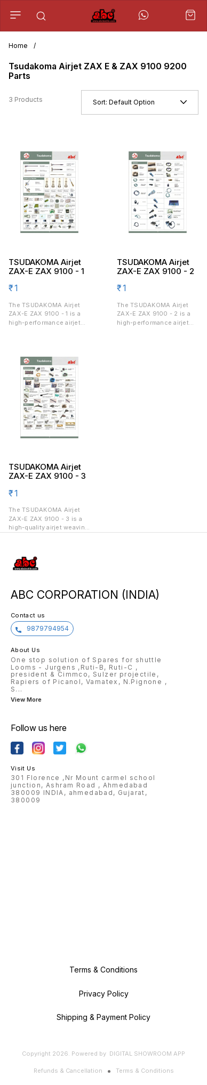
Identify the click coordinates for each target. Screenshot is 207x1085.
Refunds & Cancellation (68, 1070)
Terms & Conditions (145, 1070)
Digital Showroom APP (147, 1053)
